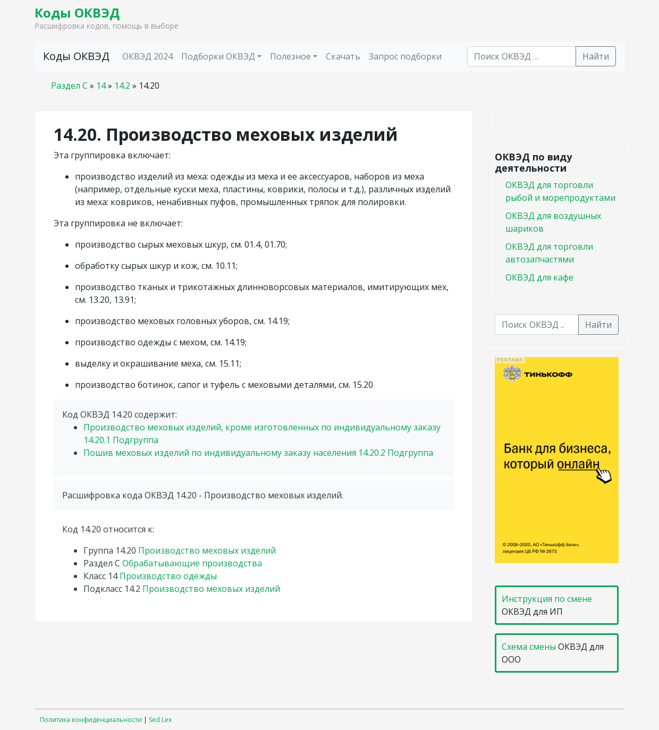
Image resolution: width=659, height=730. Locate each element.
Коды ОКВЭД (77, 12)
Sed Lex (160, 719)
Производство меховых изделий (207, 550)
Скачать (343, 56)
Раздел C (69, 85)
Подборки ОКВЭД (218, 56)
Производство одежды (168, 576)
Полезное (290, 56)
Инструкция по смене (547, 599)
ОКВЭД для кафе (539, 277)
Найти (595, 56)
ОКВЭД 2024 (147, 56)
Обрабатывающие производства (192, 563)
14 (101, 85)
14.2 (122, 85)
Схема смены (529, 646)
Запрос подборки (405, 56)
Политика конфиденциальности (91, 719)
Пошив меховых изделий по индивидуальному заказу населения (258, 453)
